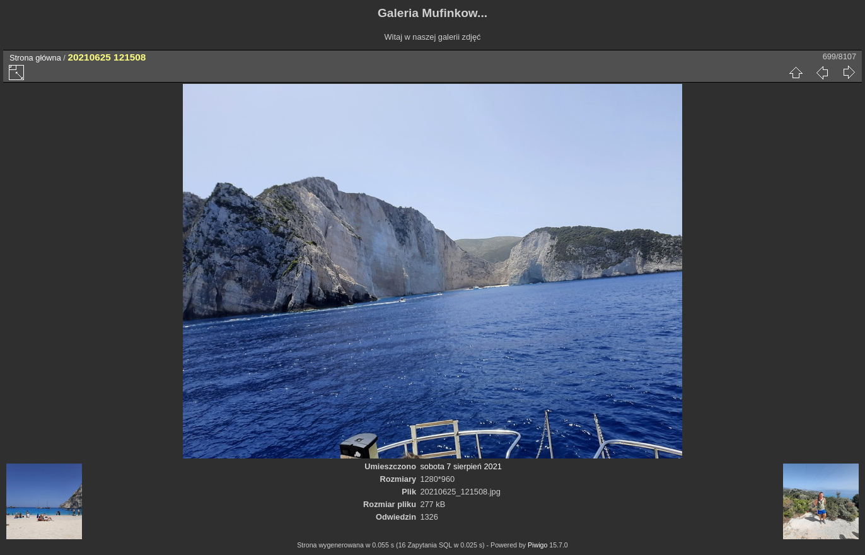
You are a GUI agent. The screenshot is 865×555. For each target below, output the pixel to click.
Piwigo (537, 545)
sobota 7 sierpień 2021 (461, 466)
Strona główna (35, 57)
